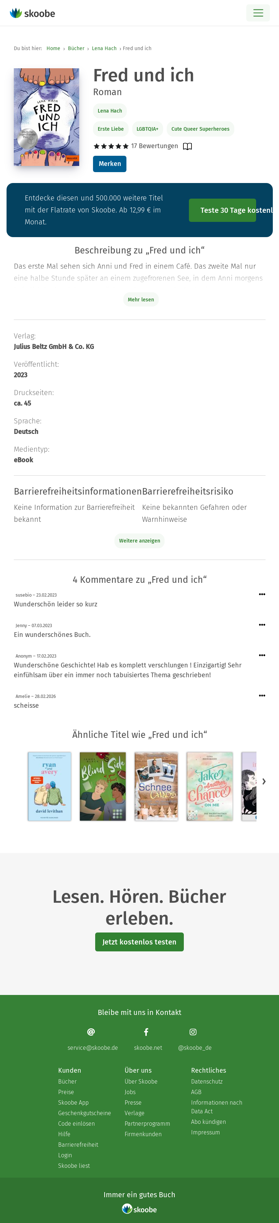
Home (53, 48)
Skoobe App (73, 1102)
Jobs (130, 1092)
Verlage (135, 1113)
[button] (264, 781)
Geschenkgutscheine (84, 1113)
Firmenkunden (143, 1134)
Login (65, 1155)
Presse (133, 1102)
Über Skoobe (141, 1081)
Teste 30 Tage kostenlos (228, 210)
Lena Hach (104, 48)
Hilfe (64, 1134)
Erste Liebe (111, 129)
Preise (66, 1092)
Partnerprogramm (147, 1123)
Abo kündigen (208, 1121)
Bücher (76, 48)
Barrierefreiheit (78, 1144)
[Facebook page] (148, 1039)
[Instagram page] (195, 1039)
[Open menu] (258, 12)
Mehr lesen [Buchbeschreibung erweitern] (141, 300)
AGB (196, 1092)
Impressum (205, 1132)
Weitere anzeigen (139, 541)
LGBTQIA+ (147, 129)
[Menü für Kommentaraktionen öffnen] (262, 595)
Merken (110, 164)
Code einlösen (76, 1123)
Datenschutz (207, 1081)
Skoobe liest (74, 1165)
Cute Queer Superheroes (200, 129)
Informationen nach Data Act (216, 1107)
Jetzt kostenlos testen (139, 942)
